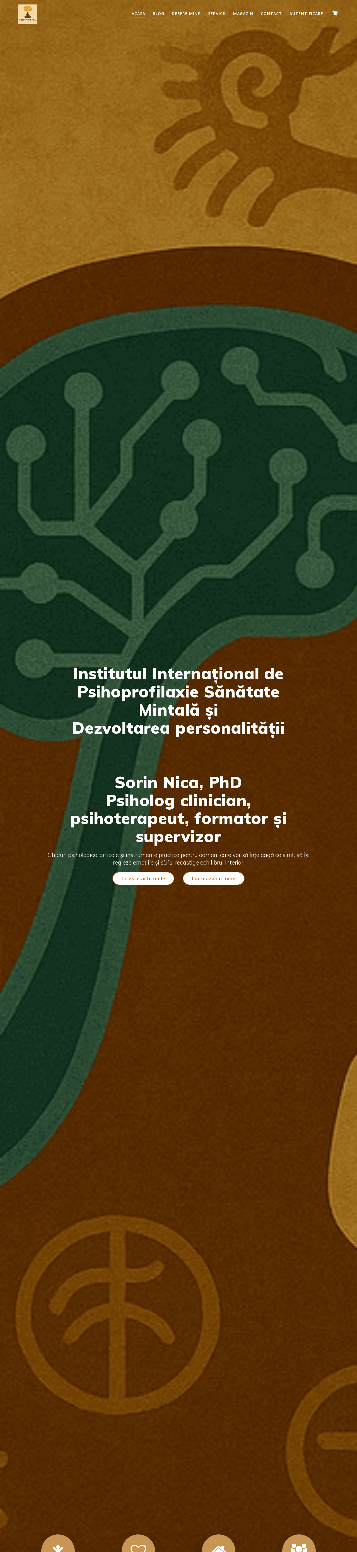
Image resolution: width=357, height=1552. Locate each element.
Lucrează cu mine (214, 878)
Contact (271, 13)
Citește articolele (143, 878)
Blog (158, 13)
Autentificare (306, 13)
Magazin (243, 13)
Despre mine (186, 13)
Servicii (217, 13)
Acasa (138, 13)
